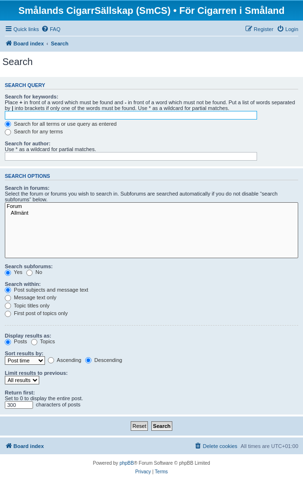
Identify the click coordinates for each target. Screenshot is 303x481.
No (34, 272)
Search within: (23, 284)
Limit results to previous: (36, 373)
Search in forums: (27, 188)
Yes (13, 272)
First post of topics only (36, 313)
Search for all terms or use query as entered (61, 124)
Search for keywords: (31, 96)
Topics (43, 341)
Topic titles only (27, 305)
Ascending (64, 360)
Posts (16, 341)
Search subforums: (29, 266)
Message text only (30, 297)
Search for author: (27, 143)
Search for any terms (34, 131)
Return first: (20, 392)
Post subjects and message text (46, 290)
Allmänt (151, 213)
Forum (151, 206)
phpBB (127, 463)
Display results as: (28, 336)
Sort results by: (24, 353)
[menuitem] (50, 29)
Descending (103, 360)
